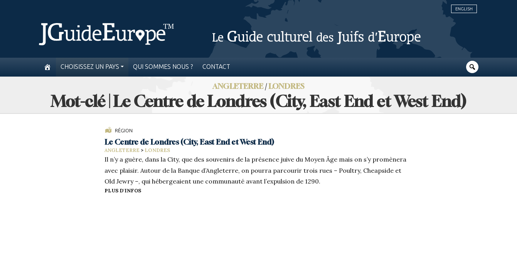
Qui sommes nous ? (163, 66)
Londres (286, 86)
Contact (216, 66)
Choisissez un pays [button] (90, 66)
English (464, 9)
